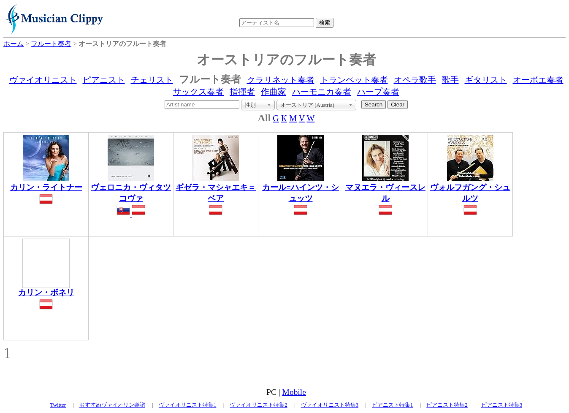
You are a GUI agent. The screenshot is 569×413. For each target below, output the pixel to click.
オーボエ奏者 (538, 79)
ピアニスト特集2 (447, 405)
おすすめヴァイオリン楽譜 (112, 405)
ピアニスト (104, 79)
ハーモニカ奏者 (321, 91)
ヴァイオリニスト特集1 (188, 405)
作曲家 (273, 91)
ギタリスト (486, 79)
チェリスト (152, 79)
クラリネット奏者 (280, 79)
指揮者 (242, 91)
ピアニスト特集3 (502, 405)
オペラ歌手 (415, 79)
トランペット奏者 (354, 79)
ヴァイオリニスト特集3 (330, 405)
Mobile (294, 392)
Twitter (58, 405)
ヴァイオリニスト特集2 (258, 405)
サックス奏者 (198, 91)
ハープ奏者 (378, 91)
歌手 (450, 79)
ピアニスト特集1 (392, 405)
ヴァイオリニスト (43, 79)
